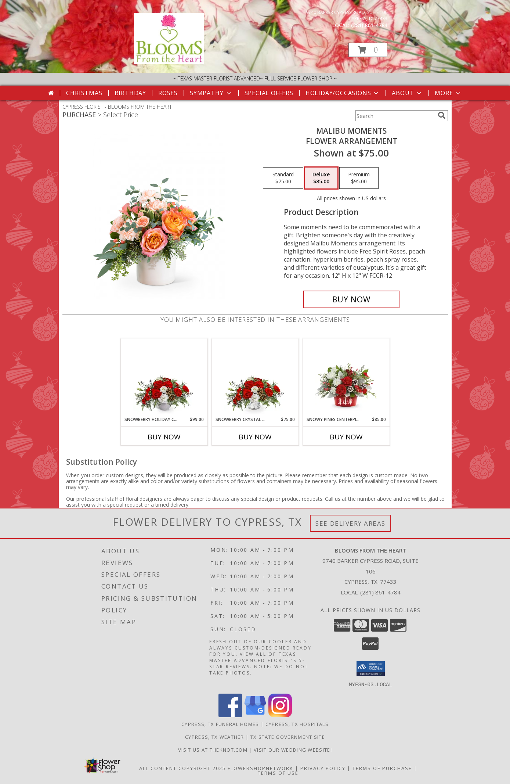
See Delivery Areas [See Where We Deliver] (350, 523)
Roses (168, 93)
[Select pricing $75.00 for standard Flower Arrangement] (283, 178)
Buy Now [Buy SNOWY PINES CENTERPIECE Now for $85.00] (346, 437)
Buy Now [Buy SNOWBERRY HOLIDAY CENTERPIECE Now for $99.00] (164, 437)
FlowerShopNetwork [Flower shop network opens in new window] (260, 768)
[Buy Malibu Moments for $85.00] (351, 299)
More (448, 93)
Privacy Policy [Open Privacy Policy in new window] (323, 768)
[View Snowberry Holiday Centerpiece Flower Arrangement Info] (164, 377)
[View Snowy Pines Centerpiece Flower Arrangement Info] (346, 377)
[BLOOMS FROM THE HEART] (169, 62)
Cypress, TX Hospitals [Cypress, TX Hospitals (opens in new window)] (297, 723)
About (407, 93)
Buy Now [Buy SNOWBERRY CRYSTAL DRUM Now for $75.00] (255, 437)
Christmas (84, 93)
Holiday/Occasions (342, 93)
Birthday (130, 93)
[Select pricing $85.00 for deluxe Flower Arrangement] (321, 178)
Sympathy (211, 93)
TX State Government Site (287, 736)
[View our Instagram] (280, 714)
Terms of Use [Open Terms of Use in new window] (278, 772)
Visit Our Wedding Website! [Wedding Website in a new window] (293, 749)
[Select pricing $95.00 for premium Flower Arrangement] (359, 178)
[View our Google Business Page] (255, 714)
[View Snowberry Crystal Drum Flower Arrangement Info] (255, 377)
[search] (442, 115)
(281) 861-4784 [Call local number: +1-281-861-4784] (369, 25)
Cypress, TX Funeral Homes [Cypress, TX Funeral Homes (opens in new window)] (220, 723)
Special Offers (269, 93)
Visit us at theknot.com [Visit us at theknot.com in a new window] (213, 749)
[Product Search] (395, 116)
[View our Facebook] (230, 714)
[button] (367, 50)
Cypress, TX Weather (214, 736)
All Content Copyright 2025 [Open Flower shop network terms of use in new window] (182, 768)
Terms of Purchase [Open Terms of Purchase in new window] (382, 768)
